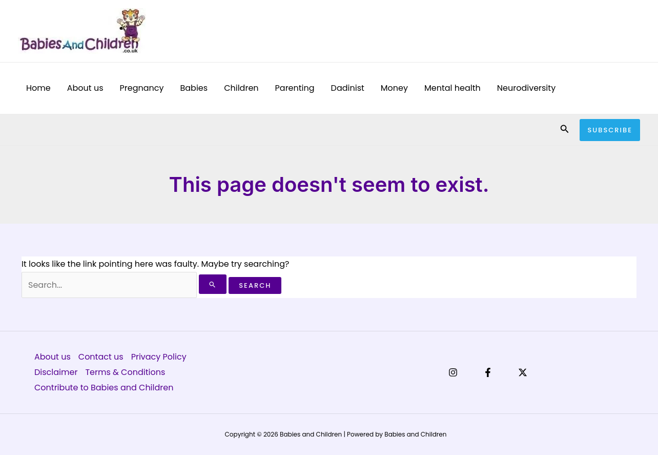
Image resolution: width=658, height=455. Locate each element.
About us (85, 88)
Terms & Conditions (125, 372)
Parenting (295, 88)
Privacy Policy (159, 357)
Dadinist (347, 88)
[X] (522, 372)
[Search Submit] (213, 284)
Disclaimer (55, 372)
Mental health (452, 88)
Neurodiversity (526, 88)
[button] (564, 130)
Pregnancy (142, 88)
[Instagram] (453, 372)
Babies (194, 88)
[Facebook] (487, 372)
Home (38, 88)
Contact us (101, 357)
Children (241, 88)
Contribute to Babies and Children (103, 387)
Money (394, 88)
